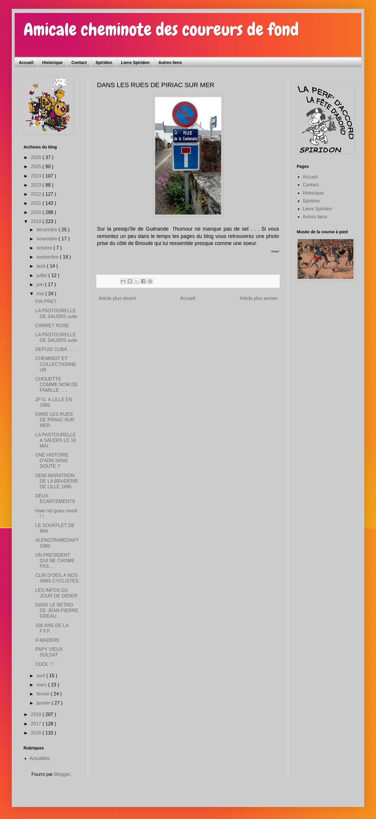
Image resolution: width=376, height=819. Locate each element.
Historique (52, 62)
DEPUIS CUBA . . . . (56, 349)
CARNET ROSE (52, 325)
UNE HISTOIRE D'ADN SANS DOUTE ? (52, 460)
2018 (37, 714)
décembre (47, 229)
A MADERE (47, 640)
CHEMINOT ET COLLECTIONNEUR (55, 364)
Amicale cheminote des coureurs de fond (161, 29)
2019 (37, 221)
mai (40, 293)
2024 (37, 175)
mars (42, 684)
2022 (37, 194)
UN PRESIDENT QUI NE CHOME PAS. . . (55, 561)
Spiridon (103, 62)
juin (40, 284)
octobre (44, 247)
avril (41, 675)
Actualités (39, 758)
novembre (47, 238)
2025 (37, 166)
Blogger (62, 774)
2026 (37, 157)
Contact (79, 62)
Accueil (26, 62)
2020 (37, 212)
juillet (42, 275)
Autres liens (170, 62)
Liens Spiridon (135, 62)
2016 (37, 732)
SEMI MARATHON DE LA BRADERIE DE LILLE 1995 (56, 481)
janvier (44, 702)
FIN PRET (46, 301)
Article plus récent (117, 298)
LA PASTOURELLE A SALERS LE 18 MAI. (55, 440)
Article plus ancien (258, 298)
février (43, 693)
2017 (37, 723)
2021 (37, 203)
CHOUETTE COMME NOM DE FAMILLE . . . (56, 384)
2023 (37, 185)
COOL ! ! (44, 664)
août (41, 266)
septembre (48, 256)
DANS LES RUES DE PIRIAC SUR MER (54, 420)
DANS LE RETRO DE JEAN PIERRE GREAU (56, 610)
